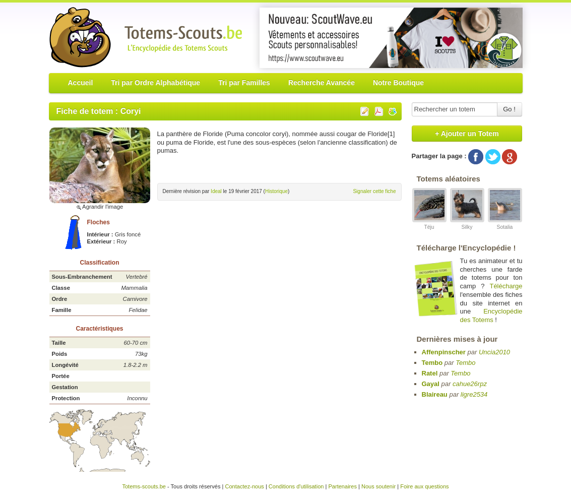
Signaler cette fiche (374, 191)
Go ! (509, 109)
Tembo (432, 362)
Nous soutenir (378, 486)
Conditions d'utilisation (296, 486)
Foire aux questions (424, 486)
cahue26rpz (470, 384)
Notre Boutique (398, 83)
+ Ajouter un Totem (466, 134)
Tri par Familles (244, 83)
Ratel (430, 373)
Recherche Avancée (321, 83)
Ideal (216, 191)
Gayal (430, 384)
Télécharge (505, 286)
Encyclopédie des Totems (491, 315)
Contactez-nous (244, 486)
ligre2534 (474, 394)
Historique (276, 191)
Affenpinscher (444, 352)
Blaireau (435, 394)
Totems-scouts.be (144, 486)
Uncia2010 (494, 352)
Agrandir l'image (99, 207)
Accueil (80, 83)
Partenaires (342, 486)
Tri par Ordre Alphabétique (155, 83)
